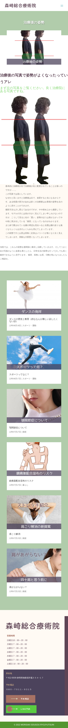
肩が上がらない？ (18, 587)
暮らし (25, 485)
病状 (24, 432)
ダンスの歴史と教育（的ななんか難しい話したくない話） (33, 320)
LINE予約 (25, 709)
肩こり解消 (14, 534)
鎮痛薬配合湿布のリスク (21, 481)
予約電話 (25, 699)
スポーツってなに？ (19, 374)
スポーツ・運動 (29, 325)
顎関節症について (18, 427)
